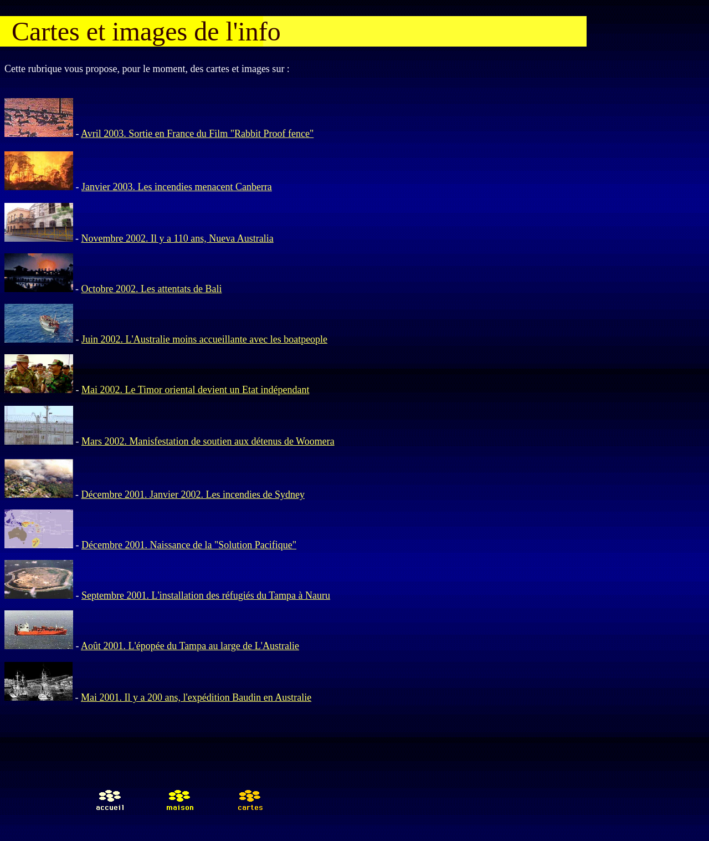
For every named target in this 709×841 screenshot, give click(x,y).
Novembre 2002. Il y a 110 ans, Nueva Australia (177, 238)
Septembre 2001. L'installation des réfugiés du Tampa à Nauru (205, 595)
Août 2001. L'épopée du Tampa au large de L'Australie (190, 645)
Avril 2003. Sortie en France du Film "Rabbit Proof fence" (197, 133)
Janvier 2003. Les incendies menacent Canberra (176, 186)
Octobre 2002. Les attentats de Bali (151, 288)
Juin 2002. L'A (111, 339)
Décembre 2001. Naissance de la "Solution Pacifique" (188, 545)
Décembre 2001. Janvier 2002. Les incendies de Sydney (193, 494)
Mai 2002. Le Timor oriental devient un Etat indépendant (195, 389)
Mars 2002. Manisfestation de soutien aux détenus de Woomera (208, 441)
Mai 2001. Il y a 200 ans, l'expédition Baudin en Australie (196, 697)
